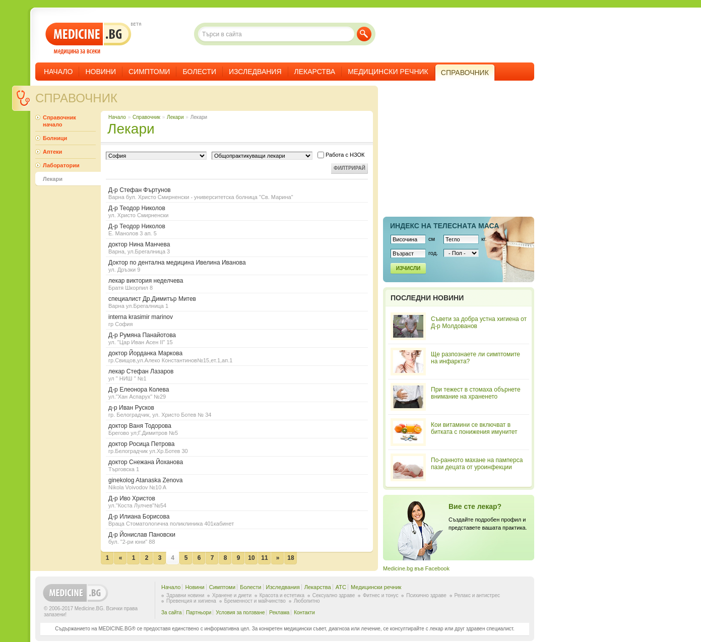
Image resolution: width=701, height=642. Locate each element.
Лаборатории (61, 165)
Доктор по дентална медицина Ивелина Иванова (236, 266)
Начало (58, 72)
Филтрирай (349, 168)
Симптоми (149, 72)
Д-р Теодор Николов (236, 211)
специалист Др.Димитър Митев (236, 302)
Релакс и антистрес (477, 595)
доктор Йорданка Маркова (236, 356)
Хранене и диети (231, 595)
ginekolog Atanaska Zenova (236, 483)
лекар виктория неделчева (236, 284)
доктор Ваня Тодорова (236, 429)
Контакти (304, 612)
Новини (100, 72)
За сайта (171, 612)
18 (290, 557)
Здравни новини (185, 595)
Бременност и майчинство (255, 601)
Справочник (76, 98)
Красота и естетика (282, 595)
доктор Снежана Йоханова (236, 465)
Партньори (198, 612)
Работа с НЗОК (340, 155)
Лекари (175, 117)
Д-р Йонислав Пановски (236, 538)
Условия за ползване (240, 612)
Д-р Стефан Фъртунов (236, 193)
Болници (55, 138)
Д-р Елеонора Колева (236, 393)
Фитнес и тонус (380, 595)
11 (264, 557)
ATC (341, 587)
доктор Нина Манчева (236, 247)
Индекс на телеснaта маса (444, 226)
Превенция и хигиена (191, 601)
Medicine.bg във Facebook (416, 568)
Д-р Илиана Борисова (236, 520)
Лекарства (315, 72)
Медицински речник (388, 72)
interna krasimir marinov (236, 320)
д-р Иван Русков (236, 411)
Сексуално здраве (333, 595)
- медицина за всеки (88, 38)
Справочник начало (59, 120)
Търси (364, 34)
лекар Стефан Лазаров (236, 374)
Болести (199, 72)
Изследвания (255, 72)
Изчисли (408, 268)
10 (251, 557)
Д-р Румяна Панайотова (236, 338)
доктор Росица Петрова (236, 447)
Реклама (279, 612)
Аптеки (52, 152)
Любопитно (307, 601)
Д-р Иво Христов (236, 501)
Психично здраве (426, 595)
